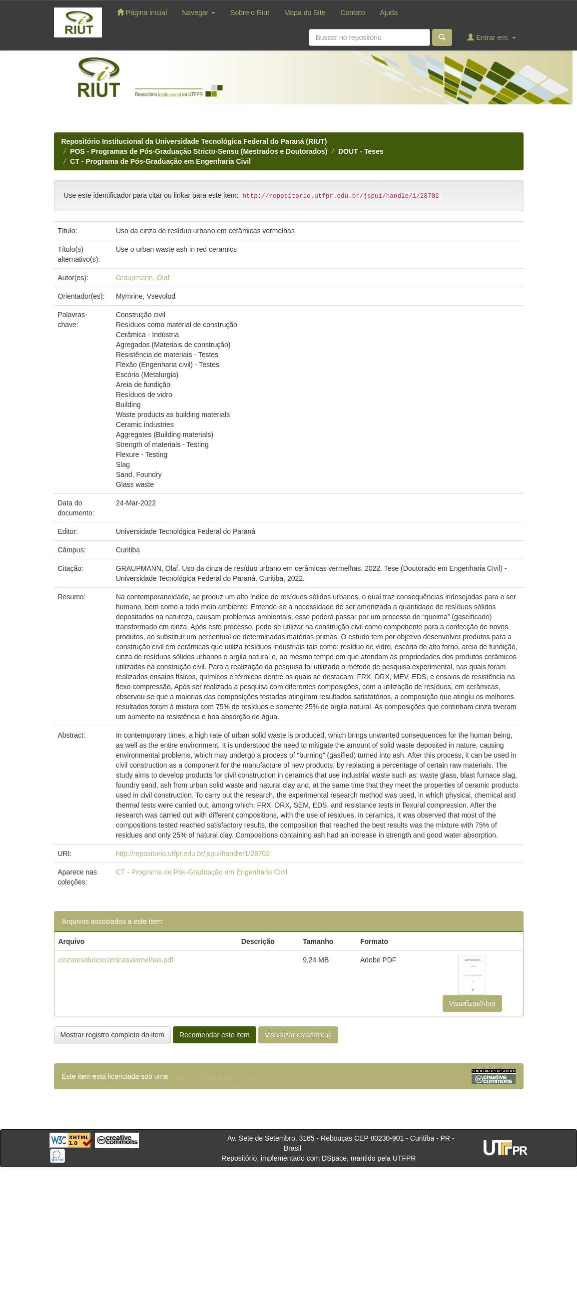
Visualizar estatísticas (298, 1035)
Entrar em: (491, 37)
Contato (352, 12)
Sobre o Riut (249, 12)
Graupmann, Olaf (142, 278)
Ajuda (389, 12)
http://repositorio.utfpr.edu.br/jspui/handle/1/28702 (193, 854)
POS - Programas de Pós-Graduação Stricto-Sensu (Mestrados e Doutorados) (198, 151)
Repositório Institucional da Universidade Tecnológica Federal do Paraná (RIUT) (194, 141)
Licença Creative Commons (213, 1076)
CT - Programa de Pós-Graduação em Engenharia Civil (160, 161)
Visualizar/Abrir (472, 1003)
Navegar (198, 12)
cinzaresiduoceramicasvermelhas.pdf (115, 960)
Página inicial (142, 12)
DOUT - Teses (361, 151)
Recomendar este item (214, 1035)
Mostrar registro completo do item (112, 1035)
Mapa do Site (305, 12)
